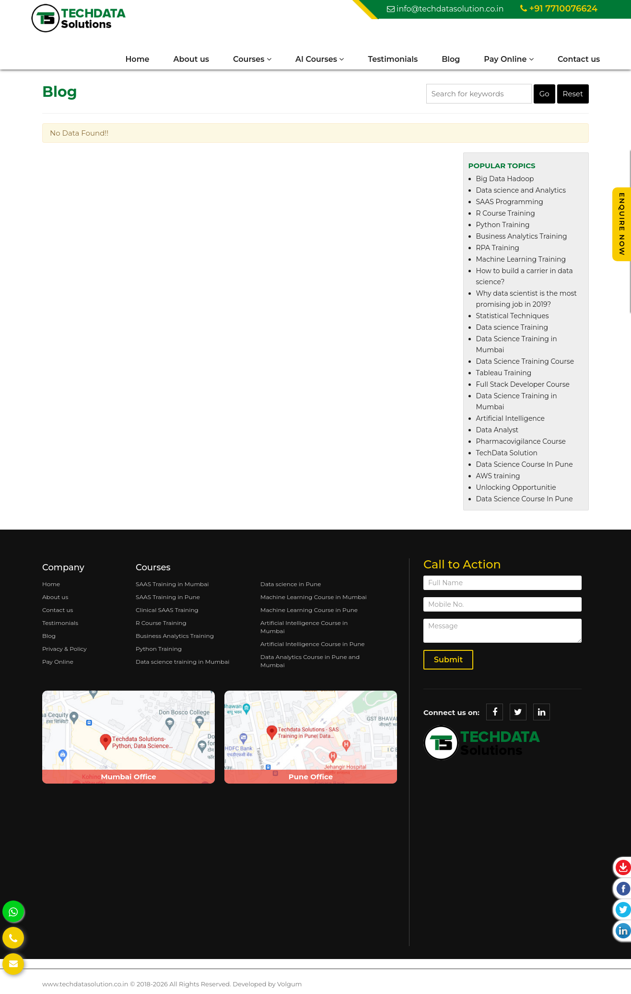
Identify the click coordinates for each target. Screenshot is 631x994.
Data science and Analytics (521, 194)
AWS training (498, 480)
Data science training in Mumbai (182, 666)
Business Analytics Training (521, 240)
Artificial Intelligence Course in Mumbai (304, 631)
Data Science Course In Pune (524, 468)
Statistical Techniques (512, 320)
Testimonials (385, 60)
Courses (245, 60)
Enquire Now (622, 224)
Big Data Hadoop (505, 183)
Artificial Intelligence (510, 422)
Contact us (571, 60)
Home (130, 60)
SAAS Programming (509, 206)
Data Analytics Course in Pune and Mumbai (310, 665)
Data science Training (512, 331)
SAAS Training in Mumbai (172, 588)
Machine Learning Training (521, 263)
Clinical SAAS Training (167, 614)
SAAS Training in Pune (168, 601)
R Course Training (505, 217)
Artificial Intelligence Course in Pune (312, 648)
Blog (443, 60)
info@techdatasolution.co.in (445, 9)
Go (544, 98)
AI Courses (312, 60)
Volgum (289, 988)
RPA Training (497, 252)
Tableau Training (504, 377)
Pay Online (501, 60)
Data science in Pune (290, 588)
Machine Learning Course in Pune (309, 614)
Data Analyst (497, 434)
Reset (573, 98)
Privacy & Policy (64, 653)
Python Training (503, 229)
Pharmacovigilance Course (521, 445)
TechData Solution (507, 457)
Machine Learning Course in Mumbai (313, 601)
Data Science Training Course (525, 365)
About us (184, 60)
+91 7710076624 (558, 9)
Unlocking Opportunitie (516, 491)
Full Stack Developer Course (523, 388)
